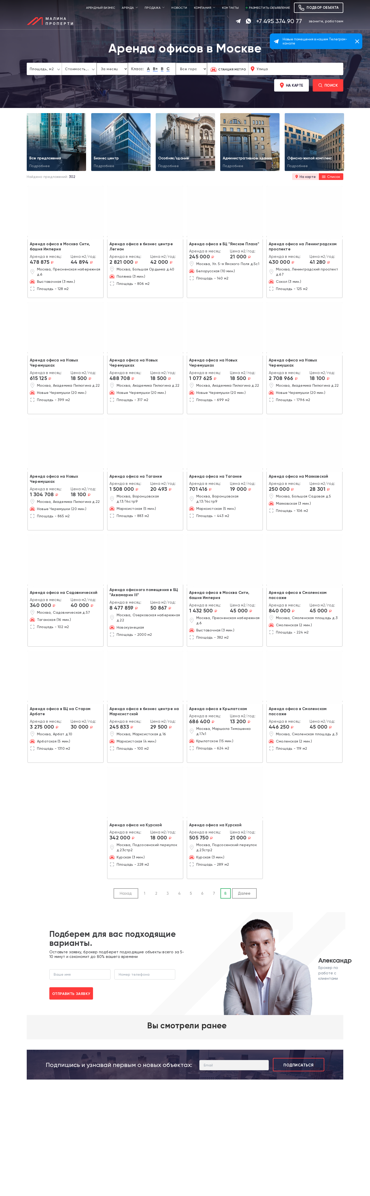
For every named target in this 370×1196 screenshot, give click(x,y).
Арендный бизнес (100, 8)
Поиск (328, 85)
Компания (202, 8)
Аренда (128, 8)
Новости (179, 8)
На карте (291, 85)
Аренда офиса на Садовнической (63, 592)
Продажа (153, 8)
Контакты (230, 8)
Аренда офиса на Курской (135, 825)
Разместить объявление (267, 8)
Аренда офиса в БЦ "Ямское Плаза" (224, 244)
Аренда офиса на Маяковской (298, 476)
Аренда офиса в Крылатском (218, 708)
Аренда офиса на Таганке (135, 476)
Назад (126, 893)
